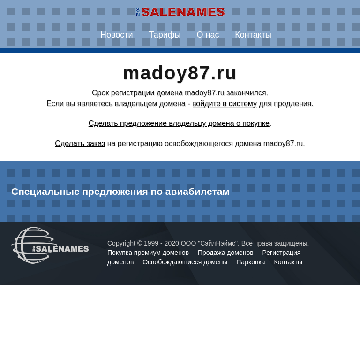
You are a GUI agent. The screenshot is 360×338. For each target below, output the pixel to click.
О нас (207, 34)
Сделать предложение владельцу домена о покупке (179, 123)
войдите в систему (224, 104)
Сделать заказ (80, 143)
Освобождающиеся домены (185, 262)
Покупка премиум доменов (149, 252)
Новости (116, 34)
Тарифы (165, 34)
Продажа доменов (226, 252)
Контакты (253, 34)
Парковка (251, 262)
